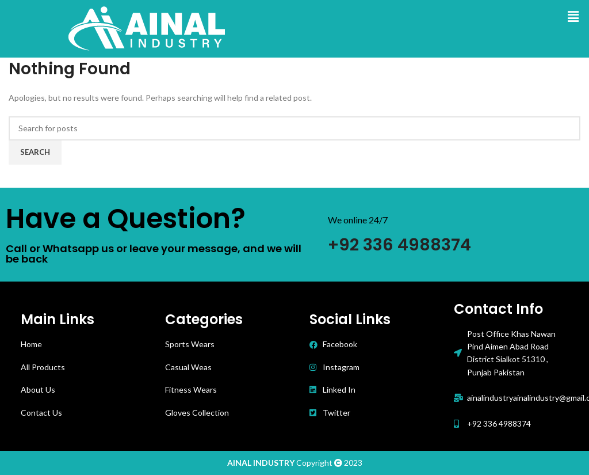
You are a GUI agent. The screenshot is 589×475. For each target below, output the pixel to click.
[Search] (294, 128)
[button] (573, 16)
